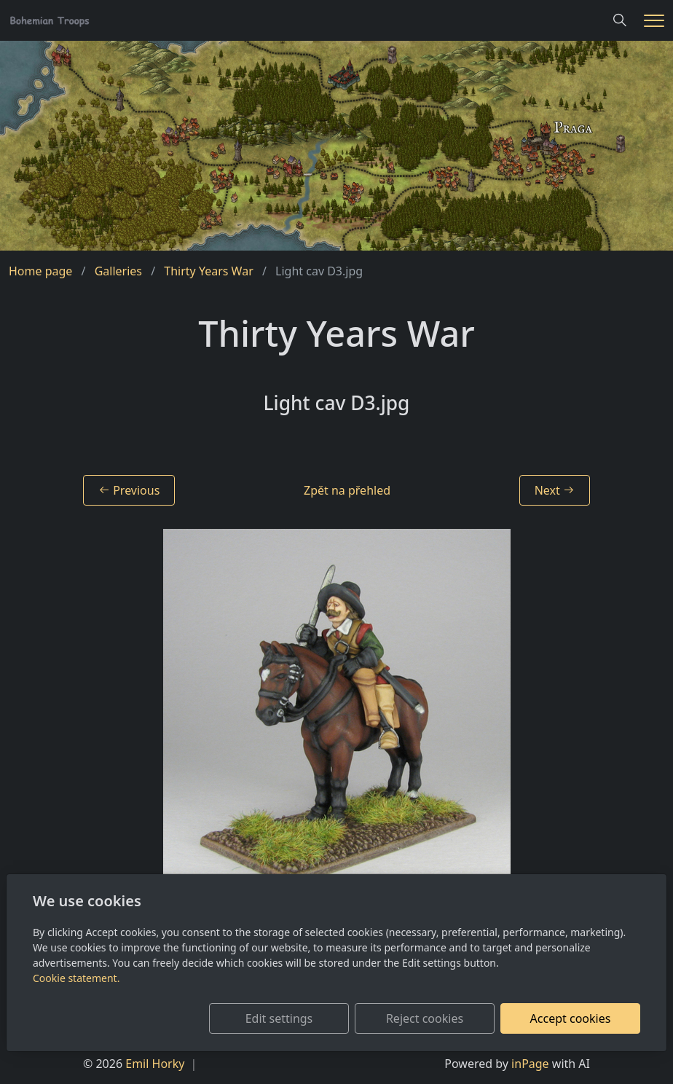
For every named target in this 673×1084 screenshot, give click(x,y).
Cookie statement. (76, 978)
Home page (40, 271)
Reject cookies (424, 1018)
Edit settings (279, 1018)
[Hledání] (619, 20)
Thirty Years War (208, 271)
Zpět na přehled (347, 490)
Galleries (118, 271)
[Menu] (654, 21)
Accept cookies (570, 1018)
